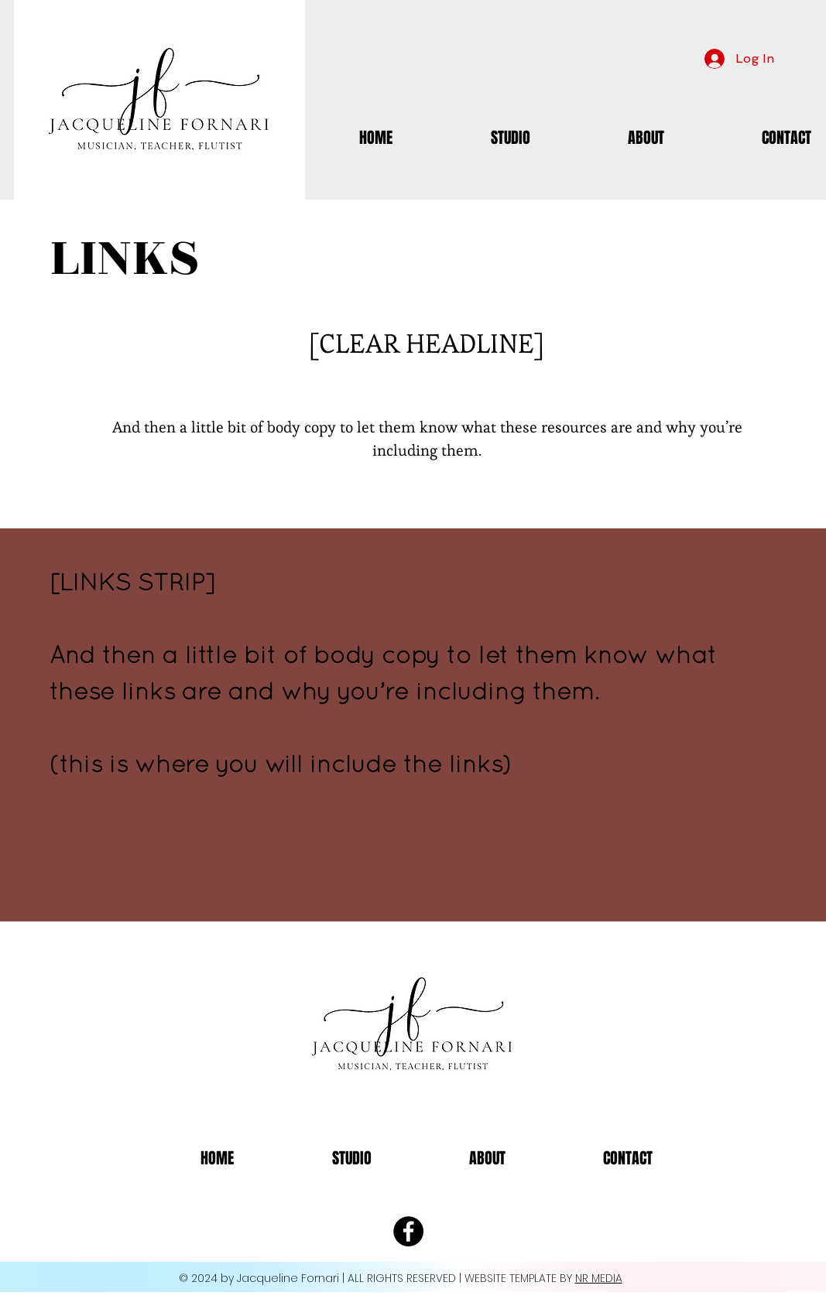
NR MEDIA (598, 1278)
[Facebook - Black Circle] (408, 1231)
